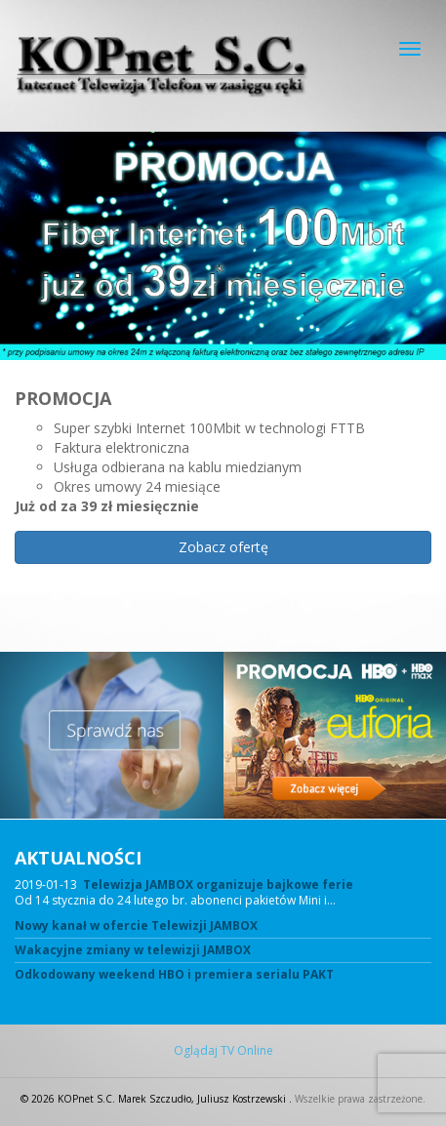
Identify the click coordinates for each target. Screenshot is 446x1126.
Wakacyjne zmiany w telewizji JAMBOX (133, 950)
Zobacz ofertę (223, 547)
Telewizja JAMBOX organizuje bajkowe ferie (218, 884)
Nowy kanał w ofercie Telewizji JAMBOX (136, 926)
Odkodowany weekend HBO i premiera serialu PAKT (174, 975)
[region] (223, 392)
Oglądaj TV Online (223, 1051)
